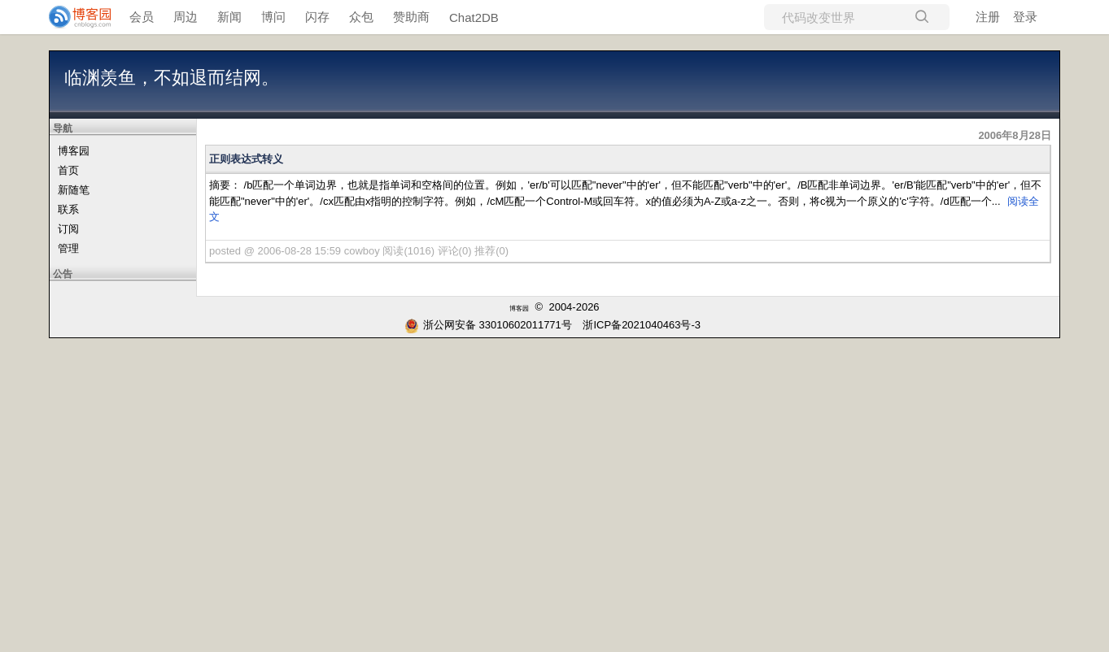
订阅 (68, 229)
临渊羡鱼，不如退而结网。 (171, 78)
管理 (68, 248)
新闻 (229, 17)
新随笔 (74, 190)
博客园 (74, 151)
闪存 (317, 17)
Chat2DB (474, 17)
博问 (273, 17)
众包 (361, 17)
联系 (68, 209)
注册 (988, 17)
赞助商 (411, 17)
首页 (68, 170)
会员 (141, 17)
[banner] (73, 17)
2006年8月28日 (1014, 135)
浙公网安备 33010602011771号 (488, 325)
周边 (185, 17)
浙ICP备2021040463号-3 (642, 325)
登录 (1025, 17)
